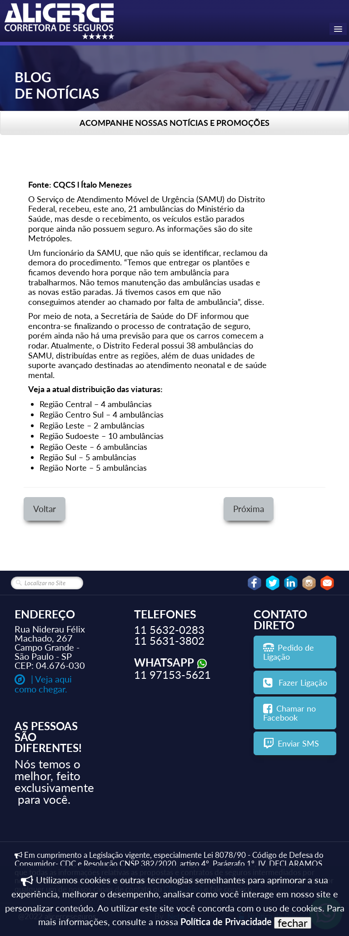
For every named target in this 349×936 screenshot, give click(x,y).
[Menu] (338, 29)
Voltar (44, 508)
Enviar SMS (291, 743)
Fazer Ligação (295, 682)
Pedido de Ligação (288, 652)
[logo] (60, 22)
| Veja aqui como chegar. (43, 683)
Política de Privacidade (226, 921)
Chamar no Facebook (289, 712)
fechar (293, 923)
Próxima (248, 508)
